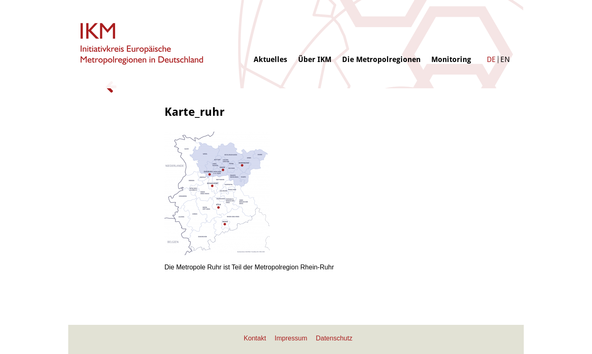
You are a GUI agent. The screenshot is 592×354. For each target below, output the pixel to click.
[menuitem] (270, 31)
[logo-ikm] (142, 44)
